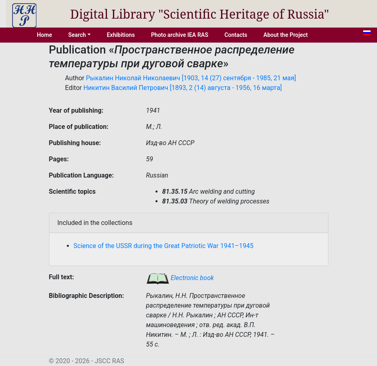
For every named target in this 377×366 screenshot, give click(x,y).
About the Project (286, 35)
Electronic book (180, 278)
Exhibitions (121, 35)
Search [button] (77, 35)
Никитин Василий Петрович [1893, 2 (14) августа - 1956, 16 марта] (182, 88)
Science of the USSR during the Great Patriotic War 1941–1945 (164, 246)
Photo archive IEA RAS (179, 35)
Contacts (235, 35)
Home (44, 35)
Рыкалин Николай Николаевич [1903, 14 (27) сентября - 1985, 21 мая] (191, 78)
